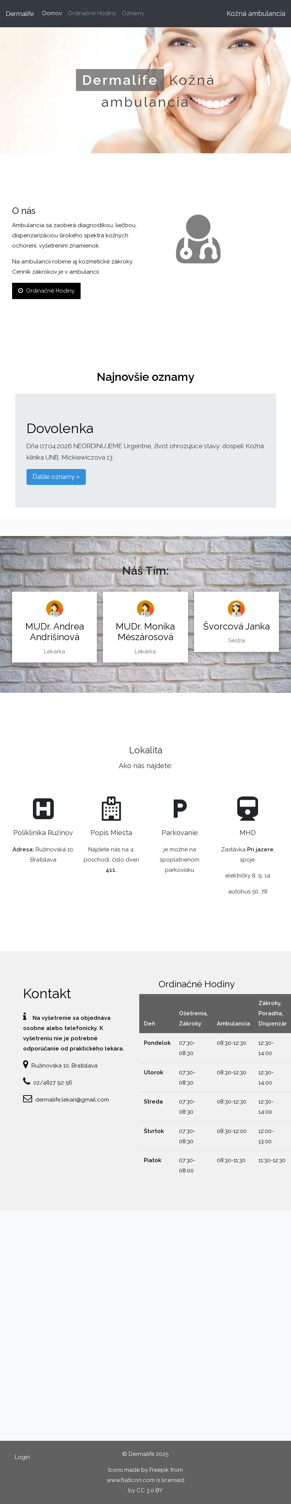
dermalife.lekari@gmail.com (72, 1099)
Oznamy (133, 13)
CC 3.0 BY (150, 1490)
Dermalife (20, 13)
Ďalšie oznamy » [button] (56, 476)
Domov (53, 12)
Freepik (159, 1470)
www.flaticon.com (131, 1480)
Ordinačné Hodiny (92, 13)
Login (22, 1457)
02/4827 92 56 (52, 1082)
